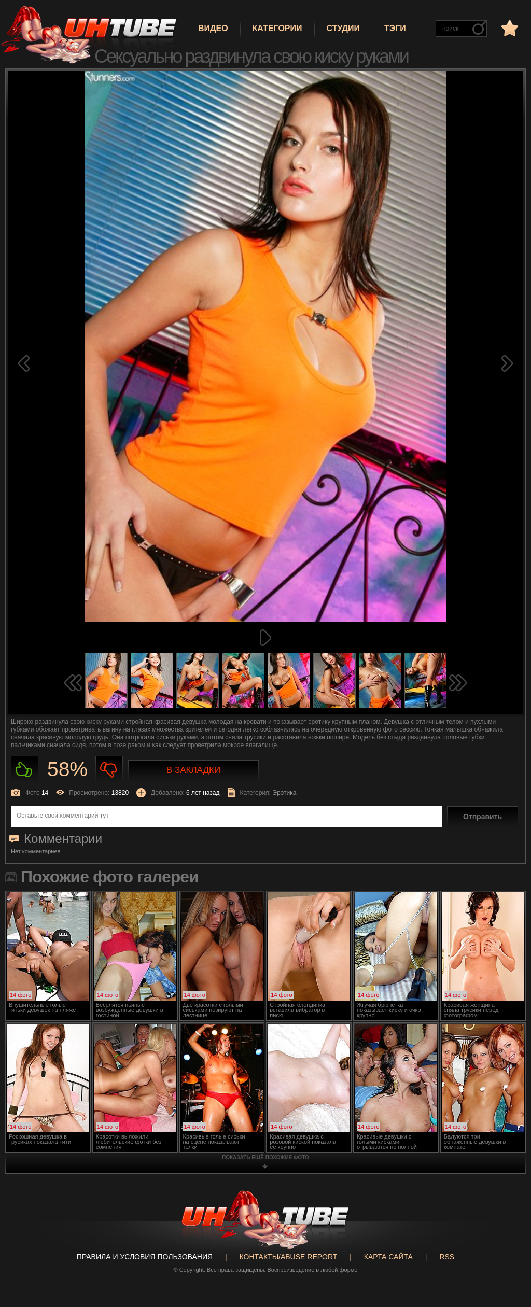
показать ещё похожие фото (265, 1157)
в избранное (509, 27)
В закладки (193, 770)
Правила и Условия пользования (145, 1257)
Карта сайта (388, 1257)
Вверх (508, 1226)
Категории (277, 28)
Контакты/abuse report (289, 1257)
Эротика (284, 792)
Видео (213, 28)
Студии (343, 28)
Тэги (395, 28)
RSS (446, 1257)
